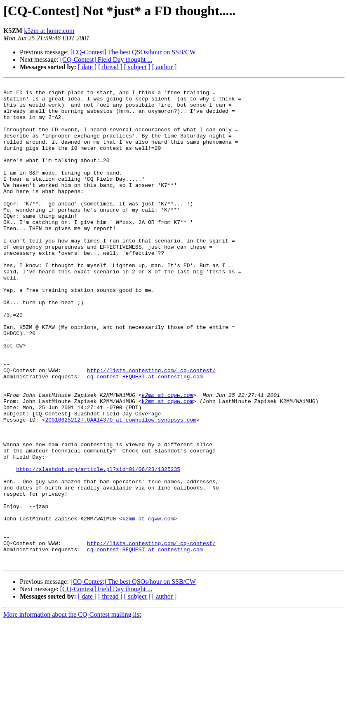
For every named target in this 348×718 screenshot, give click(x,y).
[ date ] (87, 66)
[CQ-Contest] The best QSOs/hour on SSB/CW (133, 52)
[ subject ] (137, 66)
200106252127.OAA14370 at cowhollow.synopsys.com (120, 487)
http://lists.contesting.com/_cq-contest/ (151, 428)
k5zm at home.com (49, 30)
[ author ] (164, 66)
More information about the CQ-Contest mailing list (72, 710)
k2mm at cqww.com (167, 458)
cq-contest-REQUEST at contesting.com (145, 435)
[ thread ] (110, 66)
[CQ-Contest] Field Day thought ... (106, 59)
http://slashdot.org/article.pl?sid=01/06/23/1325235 (98, 546)
